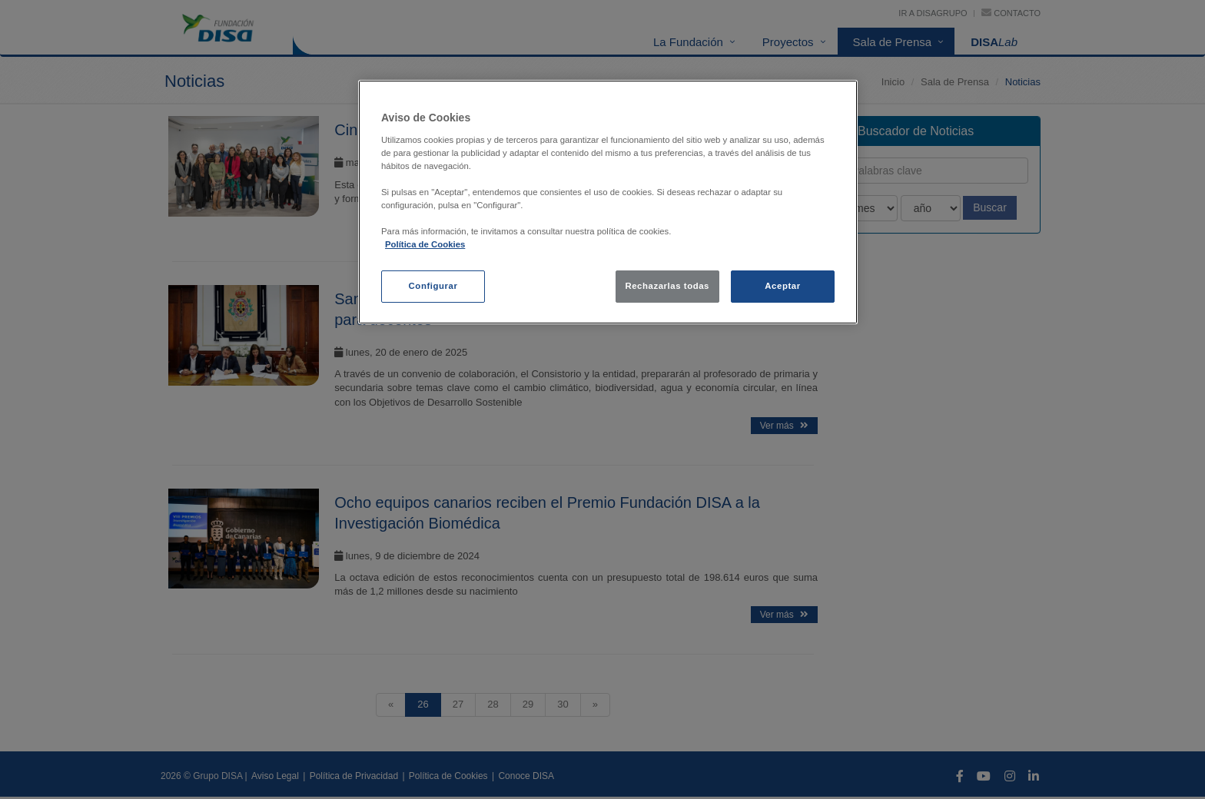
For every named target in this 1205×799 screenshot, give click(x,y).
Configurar (433, 285)
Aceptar (782, 285)
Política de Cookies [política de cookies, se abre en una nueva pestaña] (425, 244)
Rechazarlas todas (667, 285)
